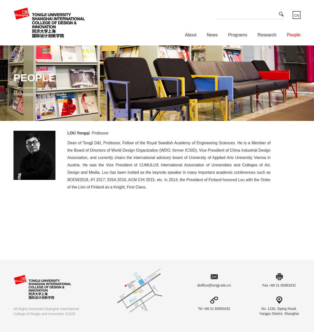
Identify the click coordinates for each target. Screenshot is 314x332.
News (212, 34)
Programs (237, 34)
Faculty (59, 94)
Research (267, 34)
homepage (23, 94)
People (294, 34)
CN (296, 15)
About (190, 34)
